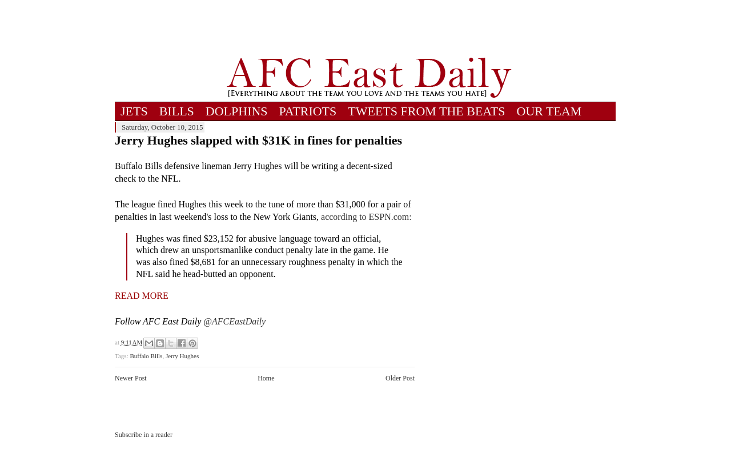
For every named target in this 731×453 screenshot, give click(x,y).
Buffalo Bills (146, 355)
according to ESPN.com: (366, 217)
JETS (134, 111)
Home (266, 378)
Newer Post (131, 378)
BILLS (176, 111)
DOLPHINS (237, 111)
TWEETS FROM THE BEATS (426, 111)
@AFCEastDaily (234, 321)
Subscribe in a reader (143, 435)
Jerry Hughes (182, 355)
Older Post (400, 378)
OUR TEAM (549, 111)
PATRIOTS (308, 111)
